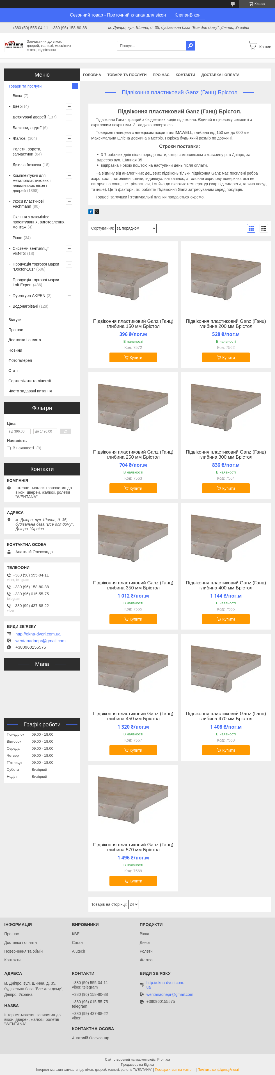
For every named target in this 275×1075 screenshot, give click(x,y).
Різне (17, 237)
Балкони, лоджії (27, 127)
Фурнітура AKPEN (29, 295)
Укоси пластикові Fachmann (28, 204)
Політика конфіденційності (218, 1070)
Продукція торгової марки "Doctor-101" (36, 266)
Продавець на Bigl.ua (137, 1065)
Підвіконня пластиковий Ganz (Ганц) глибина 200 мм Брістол (226, 324)
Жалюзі (19, 138)
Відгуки (15, 319)
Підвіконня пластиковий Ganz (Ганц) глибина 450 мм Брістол (133, 716)
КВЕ (75, 934)
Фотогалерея (20, 360)
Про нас (161, 75)
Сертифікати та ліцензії (29, 381)
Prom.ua (163, 1060)
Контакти (185, 75)
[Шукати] (190, 46)
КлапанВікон (188, 15)
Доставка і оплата (220, 75)
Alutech (78, 951)
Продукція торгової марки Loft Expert (36, 282)
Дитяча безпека (27, 165)
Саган (77, 942)
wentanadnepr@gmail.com (40, 641)
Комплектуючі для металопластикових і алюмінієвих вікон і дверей (32, 183)
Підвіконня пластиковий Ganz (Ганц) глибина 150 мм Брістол (133, 324)
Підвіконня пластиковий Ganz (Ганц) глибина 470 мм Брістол (226, 716)
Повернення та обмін (23, 951)
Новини (15, 350)
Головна (92, 75)
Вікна (17, 95)
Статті (14, 370)
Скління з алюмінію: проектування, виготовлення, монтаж (39, 222)
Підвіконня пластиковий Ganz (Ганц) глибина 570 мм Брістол (133, 847)
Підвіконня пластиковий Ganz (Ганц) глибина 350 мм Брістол (133, 585)
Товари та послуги (126, 75)
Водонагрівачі (25, 306)
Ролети (146, 951)
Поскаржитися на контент (175, 1070)
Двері (17, 106)
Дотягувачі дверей (29, 117)
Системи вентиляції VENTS (31, 251)
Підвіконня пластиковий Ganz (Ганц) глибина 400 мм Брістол (226, 585)
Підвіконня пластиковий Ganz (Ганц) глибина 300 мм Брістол (226, 455)
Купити (136, 357)
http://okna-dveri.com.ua (38, 634)
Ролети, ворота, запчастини (27, 151)
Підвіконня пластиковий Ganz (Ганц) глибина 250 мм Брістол (133, 455)
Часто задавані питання (30, 391)
